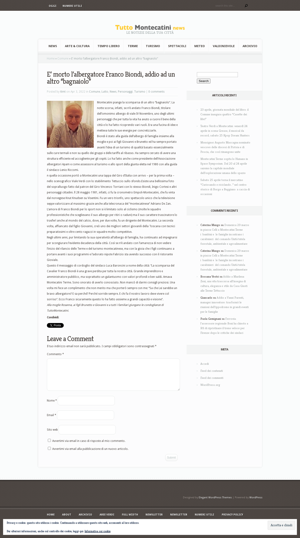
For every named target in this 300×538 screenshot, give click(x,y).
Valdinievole (224, 46)
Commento (55, 354)
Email (51, 420)
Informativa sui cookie (97, 531)
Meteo (199, 46)
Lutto (104, 91)
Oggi (52, 6)
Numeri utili (72, 6)
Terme (133, 46)
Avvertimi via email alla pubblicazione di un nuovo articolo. (90, 454)
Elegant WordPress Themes (215, 503)
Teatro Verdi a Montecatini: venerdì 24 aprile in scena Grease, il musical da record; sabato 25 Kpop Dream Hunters (225, 130)
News (53, 46)
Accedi (204, 364)
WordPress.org (210, 385)
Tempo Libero (109, 46)
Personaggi (125, 91)
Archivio (250, 46)
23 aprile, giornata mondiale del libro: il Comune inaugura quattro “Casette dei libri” (224, 114)
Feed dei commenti (211, 378)
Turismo (153, 46)
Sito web (52, 435)
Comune (62, 58)
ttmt (63, 91)
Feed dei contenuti (211, 371)
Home (51, 58)
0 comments (156, 91)
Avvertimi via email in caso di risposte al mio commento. (88, 446)
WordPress (255, 503)
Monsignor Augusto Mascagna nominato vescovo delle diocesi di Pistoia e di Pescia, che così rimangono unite (225, 147)
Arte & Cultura (77, 46)
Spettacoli (177, 46)
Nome (52, 406)
